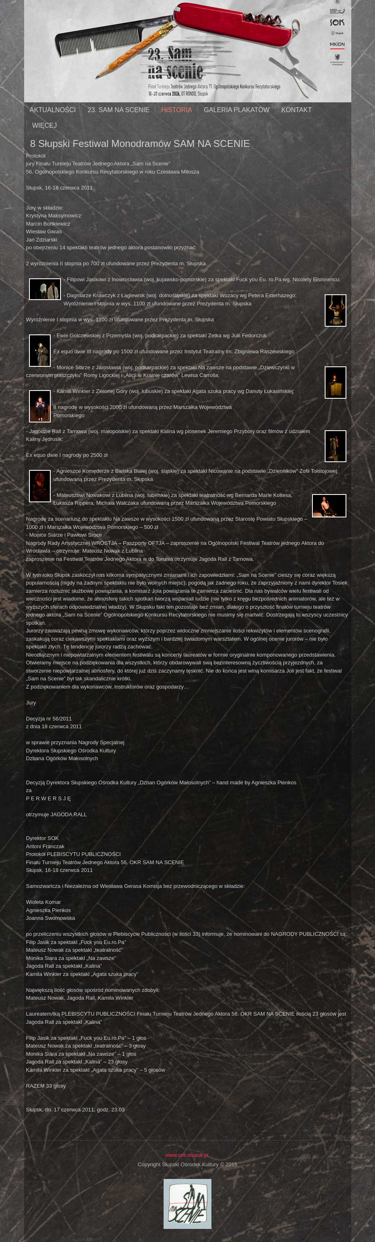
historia (176, 109)
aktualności (53, 109)
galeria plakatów (236, 109)
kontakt (296, 109)
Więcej (44, 125)
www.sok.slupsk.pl (186, 1155)
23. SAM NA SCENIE (118, 109)
